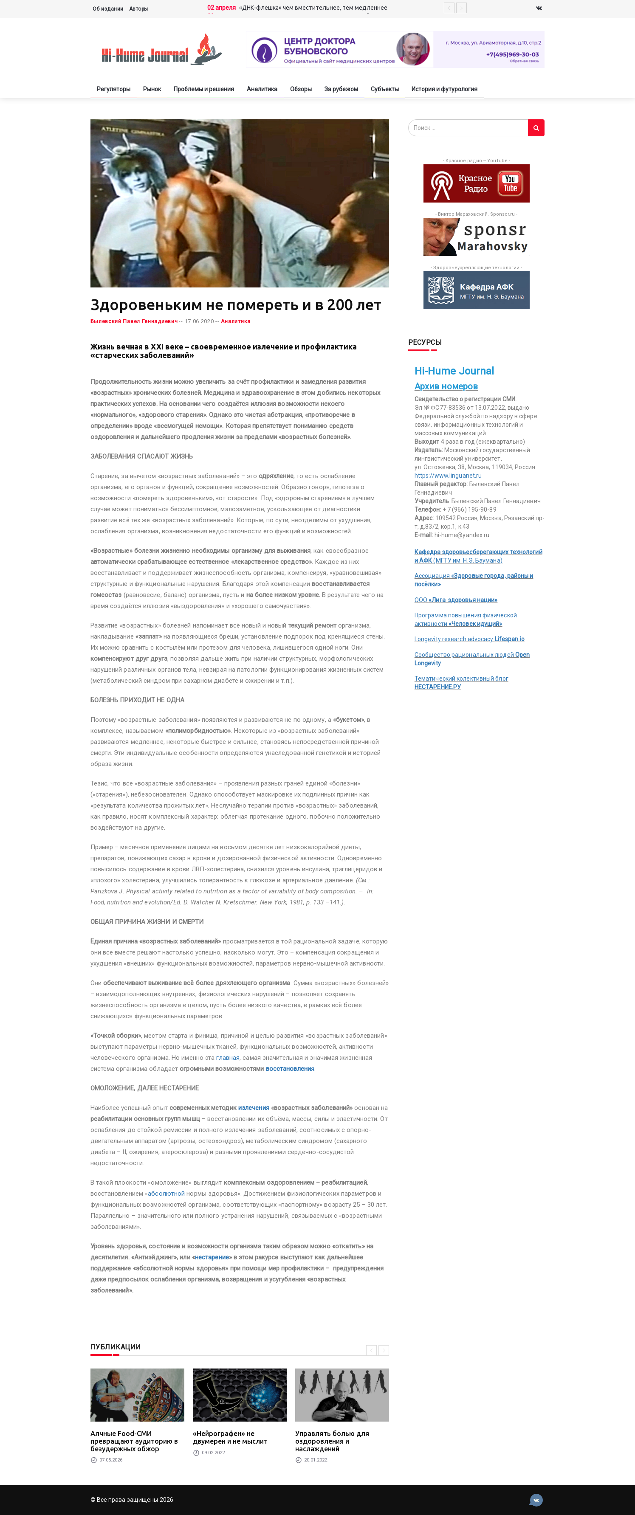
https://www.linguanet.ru (448, 475)
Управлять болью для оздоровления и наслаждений (332, 1441)
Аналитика (262, 89)
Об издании (108, 9)
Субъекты (385, 89)
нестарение (212, 1257)
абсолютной (166, 1193)
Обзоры (301, 89)
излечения (253, 1108)
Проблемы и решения (204, 89)
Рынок (152, 89)
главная (228, 1058)
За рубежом (341, 89)
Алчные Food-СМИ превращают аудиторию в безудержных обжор (134, 1441)
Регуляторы (113, 89)
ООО (456, 600)
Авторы (138, 9)
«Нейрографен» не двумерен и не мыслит (230, 1437)
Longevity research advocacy (470, 639)
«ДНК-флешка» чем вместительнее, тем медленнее (313, 7)
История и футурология (444, 89)
